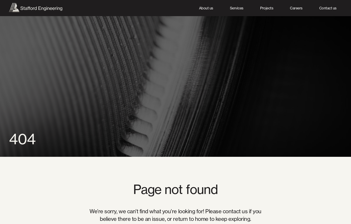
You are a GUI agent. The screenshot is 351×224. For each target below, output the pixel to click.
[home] (35, 8)
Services (236, 8)
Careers (296, 8)
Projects (266, 8)
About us (206, 8)
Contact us (327, 8)
